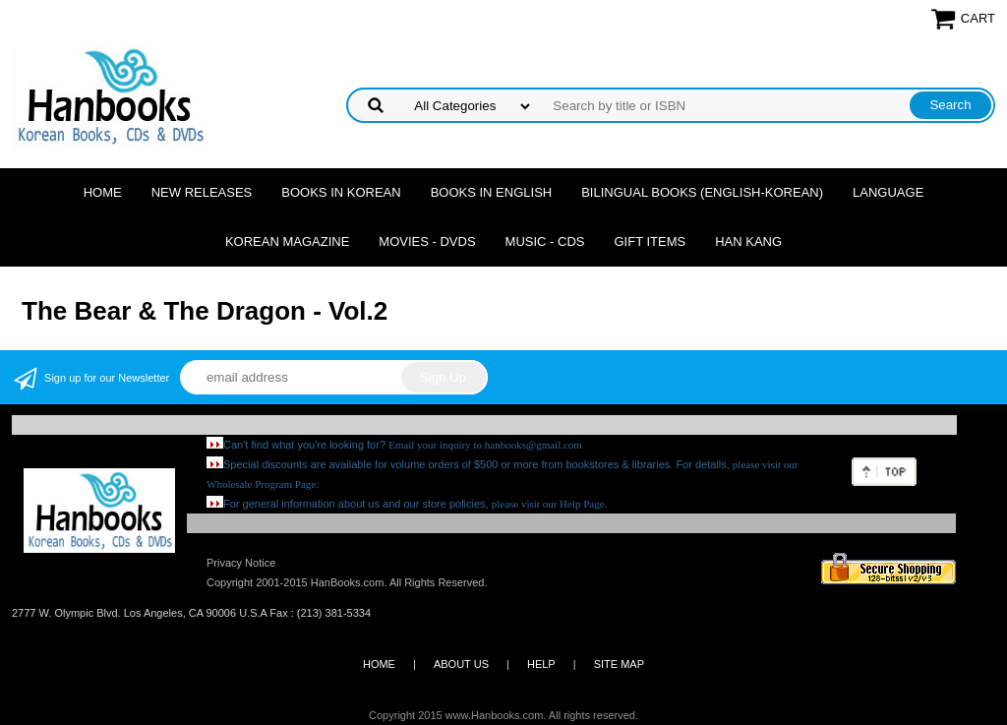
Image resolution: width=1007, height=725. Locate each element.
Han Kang (748, 241)
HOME (379, 664)
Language (888, 192)
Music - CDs (545, 241)
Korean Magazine (287, 241)
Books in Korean (340, 192)
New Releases (202, 192)
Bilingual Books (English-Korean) (702, 192)
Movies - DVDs (427, 241)
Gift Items (649, 241)
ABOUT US (461, 664)
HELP (541, 664)
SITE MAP (619, 664)
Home (103, 192)
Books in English (492, 192)
